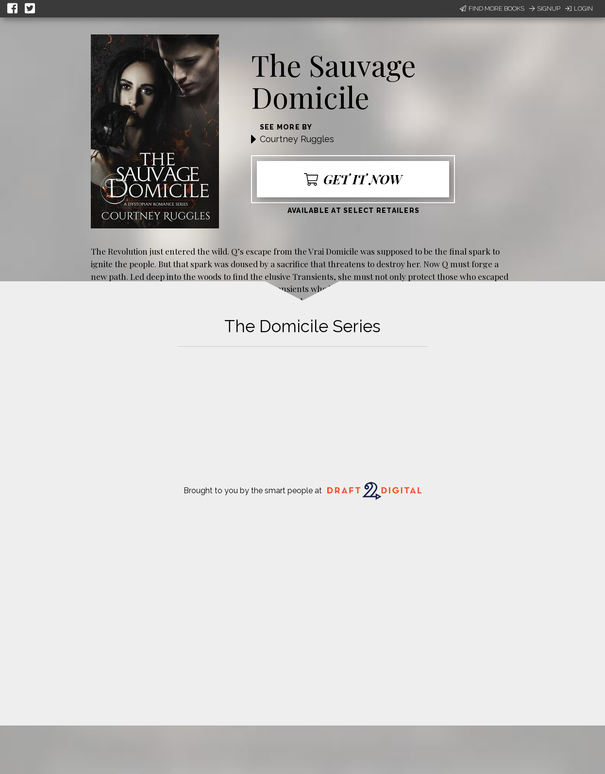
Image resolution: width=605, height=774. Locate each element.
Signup (544, 8)
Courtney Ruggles (297, 139)
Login (579, 8)
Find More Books (492, 8)
